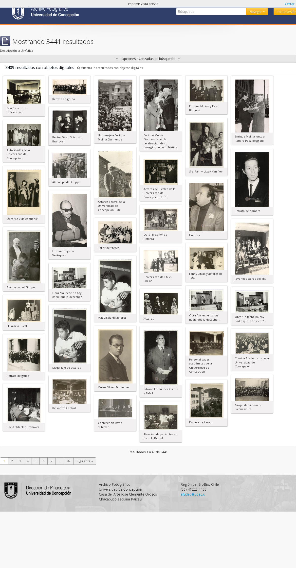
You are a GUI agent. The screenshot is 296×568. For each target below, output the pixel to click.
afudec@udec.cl (193, 494)
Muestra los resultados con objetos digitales (110, 68)
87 (68, 461)
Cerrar (290, 3)
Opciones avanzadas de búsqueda (148, 58)
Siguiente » (84, 461)
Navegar (255, 11)
